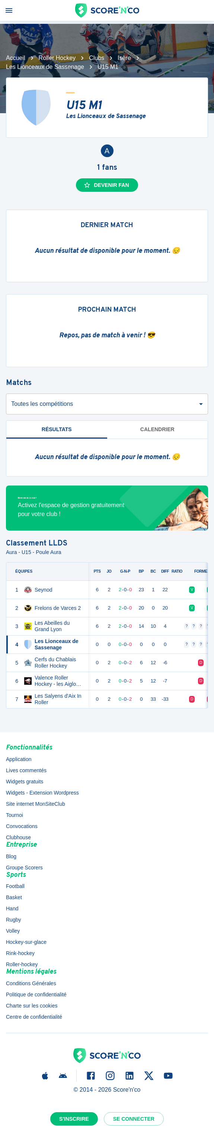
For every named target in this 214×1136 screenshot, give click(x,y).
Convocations (22, 826)
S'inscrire (74, 1119)
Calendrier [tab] (157, 429)
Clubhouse (18, 837)
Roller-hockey (22, 964)
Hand (12, 908)
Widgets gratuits (24, 782)
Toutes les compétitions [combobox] (42, 404)
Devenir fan (106, 185)
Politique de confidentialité (36, 994)
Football (15, 886)
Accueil (15, 58)
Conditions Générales (31, 983)
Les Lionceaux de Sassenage (45, 67)
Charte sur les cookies (32, 1006)
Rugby (13, 920)
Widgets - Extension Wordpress (42, 793)
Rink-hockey (20, 953)
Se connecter (133, 1119)
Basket (14, 897)
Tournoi (14, 815)
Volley (13, 931)
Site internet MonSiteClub (35, 804)
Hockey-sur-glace (26, 942)
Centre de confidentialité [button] (34, 1017)
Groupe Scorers (24, 868)
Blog (11, 856)
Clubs (96, 58)
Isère (124, 58)
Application (19, 759)
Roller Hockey (57, 58)
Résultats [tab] (57, 429)
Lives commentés (26, 770)
